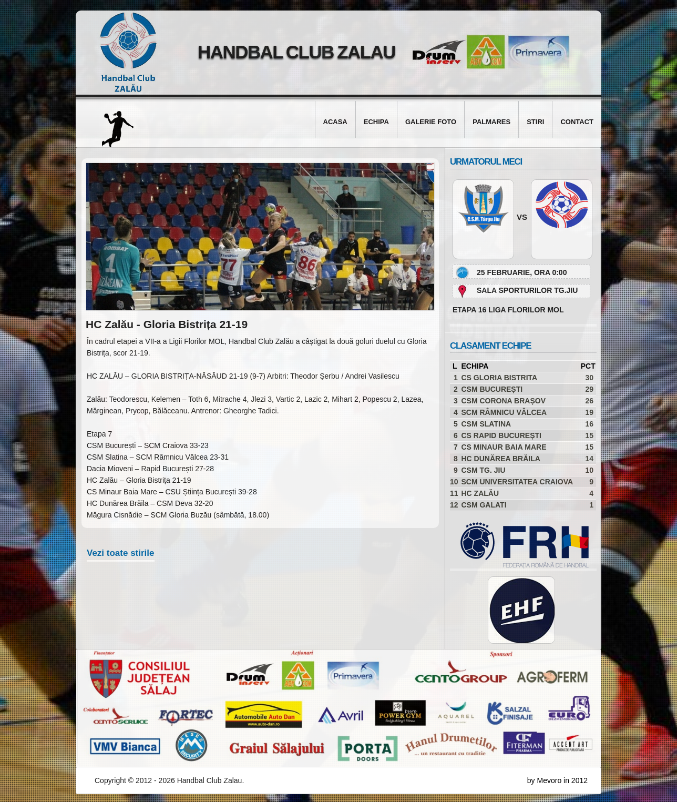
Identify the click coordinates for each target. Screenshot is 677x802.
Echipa (376, 122)
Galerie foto (430, 122)
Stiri (535, 122)
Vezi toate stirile (121, 553)
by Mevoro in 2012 (557, 780)
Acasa (335, 122)
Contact (576, 122)
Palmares (491, 122)
